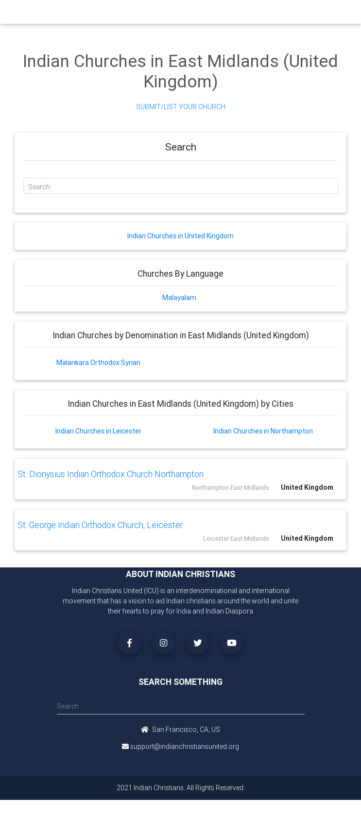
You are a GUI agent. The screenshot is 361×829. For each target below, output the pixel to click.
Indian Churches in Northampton (263, 431)
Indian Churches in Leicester (98, 431)
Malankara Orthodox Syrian (98, 362)
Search (39, 186)
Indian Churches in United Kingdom (180, 236)
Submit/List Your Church (180, 106)
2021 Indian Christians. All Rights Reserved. (181, 787)
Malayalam (179, 297)
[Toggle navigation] (300, 14)
